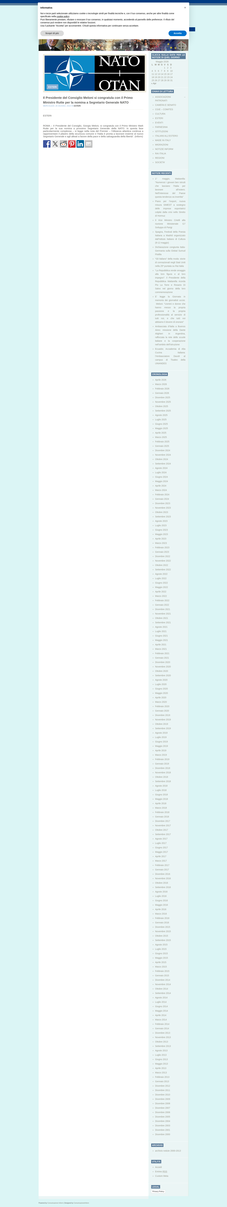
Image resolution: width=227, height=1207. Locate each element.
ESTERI (52, 87)
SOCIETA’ (160, 162)
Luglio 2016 (160, 896)
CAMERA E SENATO (165, 105)
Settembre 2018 (163, 781)
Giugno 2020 (161, 688)
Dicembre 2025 (162, 397)
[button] (185, 7)
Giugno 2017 (161, 847)
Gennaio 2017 (162, 869)
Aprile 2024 (160, 485)
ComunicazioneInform (81, 1203)
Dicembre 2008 (162, 1103)
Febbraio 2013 (162, 1077)
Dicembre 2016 (162, 874)
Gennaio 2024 (162, 499)
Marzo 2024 (161, 490)
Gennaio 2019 (162, 763)
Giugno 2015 (161, 953)
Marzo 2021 (161, 649)
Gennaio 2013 (162, 1081)
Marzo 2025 (161, 437)
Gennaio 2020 (162, 710)
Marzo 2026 (161, 384)
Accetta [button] (178, 33)
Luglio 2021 (160, 631)
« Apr (153, 83)
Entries (161, 1171)
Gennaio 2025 (162, 446)
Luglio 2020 (160, 684)
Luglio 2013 (160, 1055)
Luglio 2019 (160, 737)
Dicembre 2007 (162, 1108)
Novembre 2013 (163, 1037)
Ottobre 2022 (161, 565)
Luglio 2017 (160, 843)
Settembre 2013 (163, 1046)
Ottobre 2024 (161, 459)
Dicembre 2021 (162, 609)
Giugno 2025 (161, 424)
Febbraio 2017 (162, 865)
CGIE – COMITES (164, 109)
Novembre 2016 (163, 878)
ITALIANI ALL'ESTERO (166, 136)
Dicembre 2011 (162, 1090)
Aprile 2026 (160, 380)
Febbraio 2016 (162, 918)
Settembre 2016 (163, 887)
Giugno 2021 (161, 635)
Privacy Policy (158, 1191)
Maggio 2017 (161, 852)
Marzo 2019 (161, 755)
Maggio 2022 (161, 587)
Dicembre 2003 (162, 1125)
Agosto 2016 (161, 891)
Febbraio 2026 (162, 388)
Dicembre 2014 (162, 980)
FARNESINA (161, 127)
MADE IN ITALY (163, 140)
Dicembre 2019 (162, 715)
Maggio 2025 (161, 428)
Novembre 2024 (163, 455)
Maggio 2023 (161, 534)
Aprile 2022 (160, 591)
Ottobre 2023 (161, 512)
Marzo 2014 (161, 1019)
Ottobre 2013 (161, 1041)
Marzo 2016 (161, 913)
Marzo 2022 (161, 596)
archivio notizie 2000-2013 (168, 1150)
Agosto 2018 (161, 785)
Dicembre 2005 (162, 1116)
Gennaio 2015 (162, 975)
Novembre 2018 (163, 772)
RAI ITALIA (160, 153)
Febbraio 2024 (162, 494)
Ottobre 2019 (161, 724)
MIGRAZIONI (161, 144)
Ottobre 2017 (161, 830)
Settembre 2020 (163, 675)
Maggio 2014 (161, 1011)
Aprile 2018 (160, 803)
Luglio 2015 (160, 949)
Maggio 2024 (161, 481)
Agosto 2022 (161, 574)
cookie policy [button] (63, 16)
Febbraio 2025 (162, 441)
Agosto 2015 (161, 944)
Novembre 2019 (163, 719)
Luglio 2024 (160, 472)
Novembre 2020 (163, 666)
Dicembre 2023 (162, 503)
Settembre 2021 (163, 622)
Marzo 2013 (161, 1072)
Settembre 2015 (163, 940)
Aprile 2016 (160, 909)
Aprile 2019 (160, 750)
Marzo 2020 (161, 702)
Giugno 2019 (161, 741)
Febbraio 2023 (162, 547)
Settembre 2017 (163, 834)
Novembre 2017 (163, 825)
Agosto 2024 (161, 468)
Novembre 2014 (163, 984)
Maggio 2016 (161, 905)
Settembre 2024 (163, 463)
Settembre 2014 (163, 993)
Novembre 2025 (163, 402)
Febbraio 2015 (162, 971)
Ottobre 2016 (161, 883)
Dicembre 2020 (162, 662)
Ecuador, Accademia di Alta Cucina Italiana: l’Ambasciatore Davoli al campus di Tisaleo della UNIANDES (170, 356)
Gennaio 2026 (162, 393)
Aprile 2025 (160, 432)
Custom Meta (161, 1176)
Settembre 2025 (163, 410)
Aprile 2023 (160, 538)
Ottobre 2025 (161, 406)
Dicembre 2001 (162, 1130)
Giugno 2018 (161, 794)
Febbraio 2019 (162, 759)
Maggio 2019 (161, 746)
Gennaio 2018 (162, 816)
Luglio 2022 (160, 578)
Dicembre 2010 (162, 1094)
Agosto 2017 (161, 838)
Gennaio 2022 (162, 605)
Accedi (158, 1167)
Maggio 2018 (161, 799)
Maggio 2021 (161, 640)
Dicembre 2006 (162, 1112)
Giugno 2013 (161, 1059)
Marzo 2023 (161, 543)
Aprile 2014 (160, 1015)
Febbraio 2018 (162, 812)
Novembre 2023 (163, 508)
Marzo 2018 (161, 808)
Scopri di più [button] (52, 33)
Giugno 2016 (161, 900)
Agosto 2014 (161, 997)
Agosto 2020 (161, 680)
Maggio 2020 (161, 693)
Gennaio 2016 (162, 922)
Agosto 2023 (161, 521)
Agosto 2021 (161, 627)
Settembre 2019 (163, 728)
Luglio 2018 (160, 790)
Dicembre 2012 (162, 1086)
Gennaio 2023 (162, 552)
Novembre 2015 (163, 931)
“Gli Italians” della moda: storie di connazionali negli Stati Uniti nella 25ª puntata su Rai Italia (170, 262)
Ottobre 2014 (161, 988)
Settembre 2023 (163, 516)
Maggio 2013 (161, 1063)
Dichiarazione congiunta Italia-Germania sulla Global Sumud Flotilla (170, 251)
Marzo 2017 (161, 861)
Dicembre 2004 (162, 1121)
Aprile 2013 (160, 1068)
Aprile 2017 (160, 856)
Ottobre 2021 (161, 618)
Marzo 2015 (161, 966)
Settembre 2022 (163, 569)
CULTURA (160, 114)
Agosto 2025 (161, 415)
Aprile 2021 (160, 644)
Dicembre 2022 (162, 556)
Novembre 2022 (163, 560)
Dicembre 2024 (162, 450)
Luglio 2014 (160, 1002)
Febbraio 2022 (162, 600)
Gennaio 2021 (162, 658)
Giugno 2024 (161, 477)
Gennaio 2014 (162, 1028)
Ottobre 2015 (161, 936)
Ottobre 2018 (161, 777)
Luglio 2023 (160, 525)
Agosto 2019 (161, 733)
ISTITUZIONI (161, 131)
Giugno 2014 (161, 1006)
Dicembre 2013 (162, 1033)
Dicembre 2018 (162, 768)
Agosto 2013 (161, 1050)
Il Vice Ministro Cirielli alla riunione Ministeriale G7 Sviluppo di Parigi (170, 224)
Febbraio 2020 (162, 706)
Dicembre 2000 (162, 1134)
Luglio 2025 (160, 419)
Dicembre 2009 (162, 1099)
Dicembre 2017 (162, 821)
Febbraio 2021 (162, 653)
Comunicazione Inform (55, 1203)
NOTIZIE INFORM (164, 149)
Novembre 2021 (163, 613)
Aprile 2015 (160, 962)
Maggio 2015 (161, 958)
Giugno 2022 (161, 583)
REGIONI (159, 158)
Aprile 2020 (160, 697)
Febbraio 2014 (162, 1024)
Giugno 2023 (161, 530)
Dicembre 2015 (162, 927)
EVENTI (159, 122)
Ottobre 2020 (161, 671)
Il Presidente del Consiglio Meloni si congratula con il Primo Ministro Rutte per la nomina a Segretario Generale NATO (88, 100)
